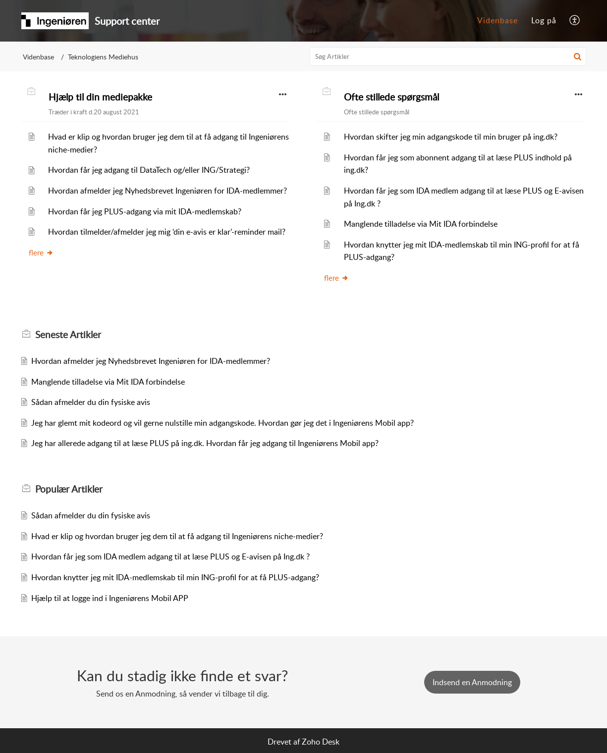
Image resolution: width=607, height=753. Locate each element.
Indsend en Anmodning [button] (472, 682)
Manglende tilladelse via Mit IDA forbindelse (420, 223)
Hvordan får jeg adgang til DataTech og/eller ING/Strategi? (149, 169)
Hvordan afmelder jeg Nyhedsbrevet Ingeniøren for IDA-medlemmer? (167, 190)
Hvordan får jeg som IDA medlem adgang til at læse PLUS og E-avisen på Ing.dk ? (170, 556)
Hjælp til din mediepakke (100, 97)
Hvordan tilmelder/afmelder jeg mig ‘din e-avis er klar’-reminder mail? (166, 231)
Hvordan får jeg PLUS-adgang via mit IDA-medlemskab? (144, 211)
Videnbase (497, 20)
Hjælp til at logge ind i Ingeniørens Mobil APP (109, 598)
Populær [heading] (69, 489)
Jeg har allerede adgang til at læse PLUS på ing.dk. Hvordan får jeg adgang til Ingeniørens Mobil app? (205, 443)
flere (41, 252)
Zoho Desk (320, 741)
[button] (575, 20)
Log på (543, 20)
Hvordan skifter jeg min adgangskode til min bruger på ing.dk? (450, 136)
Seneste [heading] (68, 334)
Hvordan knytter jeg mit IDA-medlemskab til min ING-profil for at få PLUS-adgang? (175, 577)
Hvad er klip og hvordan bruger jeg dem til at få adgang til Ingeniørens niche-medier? (177, 536)
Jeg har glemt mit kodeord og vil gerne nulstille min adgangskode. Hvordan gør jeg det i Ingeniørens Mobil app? (222, 422)
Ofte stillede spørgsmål (391, 97)
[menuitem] (497, 20)
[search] (448, 56)
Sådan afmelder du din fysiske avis (90, 402)
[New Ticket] (472, 682)
